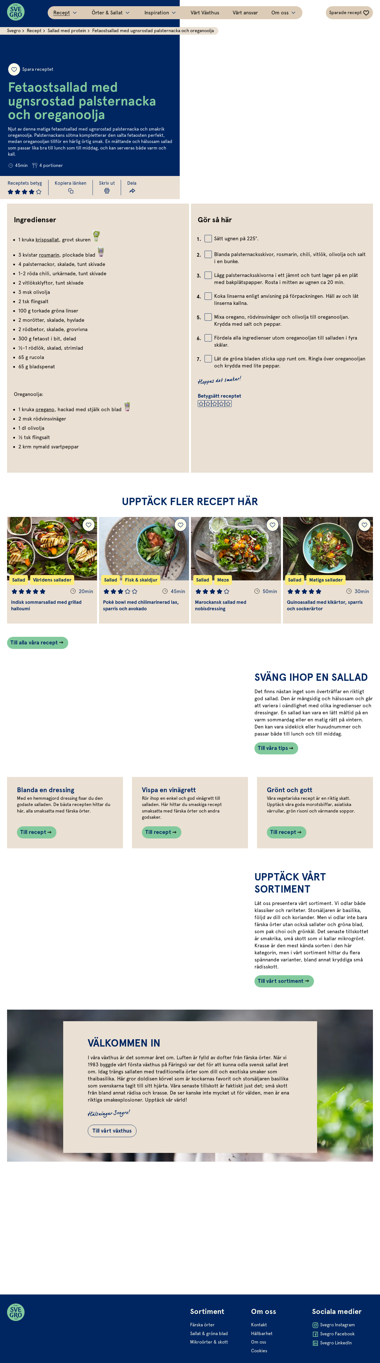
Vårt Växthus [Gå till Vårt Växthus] (205, 13)
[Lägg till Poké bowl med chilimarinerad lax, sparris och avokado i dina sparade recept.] (180, 531)
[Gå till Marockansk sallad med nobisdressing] (235, 576)
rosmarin (50, 255)
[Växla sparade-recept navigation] (348, 12)
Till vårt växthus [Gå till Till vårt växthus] (124, 1234)
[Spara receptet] (14, 56)
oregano (46, 409)
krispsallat (48, 240)
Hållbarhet (261, 1357)
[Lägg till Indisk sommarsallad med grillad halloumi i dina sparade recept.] (89, 531)
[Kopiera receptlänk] (76, 187)
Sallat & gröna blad (209, 1357)
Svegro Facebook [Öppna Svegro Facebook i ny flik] (332, 1358)
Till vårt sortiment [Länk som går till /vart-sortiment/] (280, 1067)
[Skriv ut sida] (113, 187)
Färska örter (202, 1348)
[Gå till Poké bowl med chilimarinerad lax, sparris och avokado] (144, 576)
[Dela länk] (140, 187)
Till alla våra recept (36, 649)
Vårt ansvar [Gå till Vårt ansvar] (245, 13)
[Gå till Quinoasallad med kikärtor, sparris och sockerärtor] (327, 576)
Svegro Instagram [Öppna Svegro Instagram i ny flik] (332, 1349)
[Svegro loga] (17, 12)
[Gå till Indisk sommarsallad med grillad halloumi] (53, 576)
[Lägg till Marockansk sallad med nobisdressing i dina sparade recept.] (272, 531)
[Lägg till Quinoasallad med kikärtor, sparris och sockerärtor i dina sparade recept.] (363, 531)
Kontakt (258, 1348)
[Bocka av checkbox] (208, 238)
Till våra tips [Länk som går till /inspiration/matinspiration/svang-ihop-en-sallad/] (272, 776)
